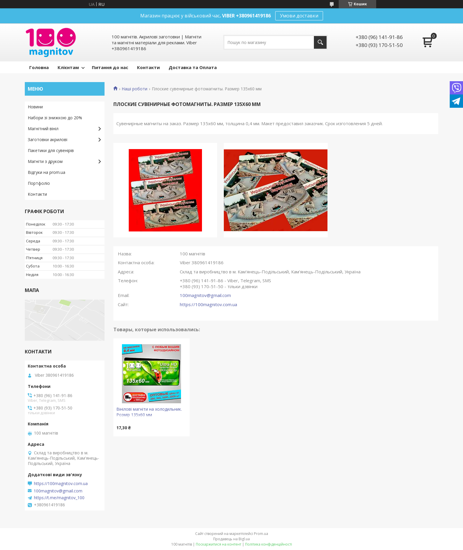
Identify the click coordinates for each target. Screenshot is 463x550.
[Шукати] (320, 42)
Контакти (148, 67)
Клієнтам (68, 67)
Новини (35, 107)
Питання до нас (110, 67)
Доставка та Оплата (193, 67)
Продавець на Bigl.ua (231, 538)
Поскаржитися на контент (218, 544)
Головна (39, 67)
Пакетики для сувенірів (51, 150)
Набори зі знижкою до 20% (55, 117)
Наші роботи (134, 89)
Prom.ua (261, 533)
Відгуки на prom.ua (46, 172)
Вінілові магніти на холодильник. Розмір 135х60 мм (149, 411)
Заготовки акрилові (47, 139)
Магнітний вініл (43, 128)
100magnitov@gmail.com (205, 295)
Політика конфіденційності (268, 544)
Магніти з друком (45, 161)
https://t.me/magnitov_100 (59, 497)
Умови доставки (299, 15)
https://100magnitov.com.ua (208, 304)
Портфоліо (39, 183)
